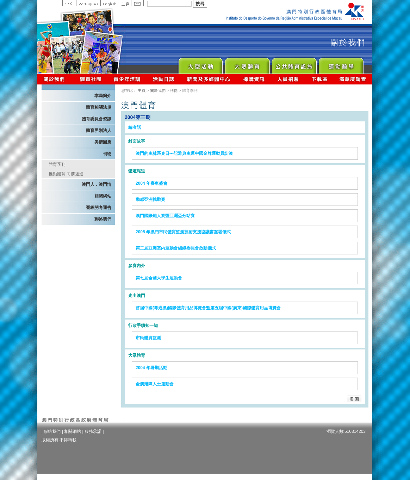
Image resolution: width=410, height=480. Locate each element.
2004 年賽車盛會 (151, 183)
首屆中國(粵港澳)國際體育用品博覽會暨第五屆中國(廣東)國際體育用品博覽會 (208, 307)
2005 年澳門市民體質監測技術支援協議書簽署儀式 (183, 231)
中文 (69, 3)
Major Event (200, 64)
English (109, 3)
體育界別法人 (98, 130)
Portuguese (88, 3)
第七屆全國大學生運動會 (159, 278)
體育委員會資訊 (96, 118)
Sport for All (247, 64)
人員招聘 (288, 79)
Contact (137, 3)
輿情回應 (102, 142)
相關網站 (102, 196)
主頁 (125, 3)
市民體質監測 (148, 337)
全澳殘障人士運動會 (155, 383)
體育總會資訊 (90, 79)
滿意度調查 (353, 79)
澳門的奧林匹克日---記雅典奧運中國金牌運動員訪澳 (184, 153)
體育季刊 (57, 164)
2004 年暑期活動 (151, 367)
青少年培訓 (127, 79)
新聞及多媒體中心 (208, 79)
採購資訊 (254, 79)
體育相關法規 (98, 107)
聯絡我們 (102, 219)
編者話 (134, 127)
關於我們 (55, 79)
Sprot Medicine (340, 64)
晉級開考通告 (98, 207)
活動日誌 (164, 79)
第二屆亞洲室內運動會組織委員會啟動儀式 (176, 248)
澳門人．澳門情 (96, 184)
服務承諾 (93, 431)
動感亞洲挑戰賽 (150, 199)
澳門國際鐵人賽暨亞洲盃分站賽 (165, 215)
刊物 (107, 153)
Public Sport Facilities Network (294, 64)
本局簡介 (102, 95)
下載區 (319, 79)
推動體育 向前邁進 (66, 173)
